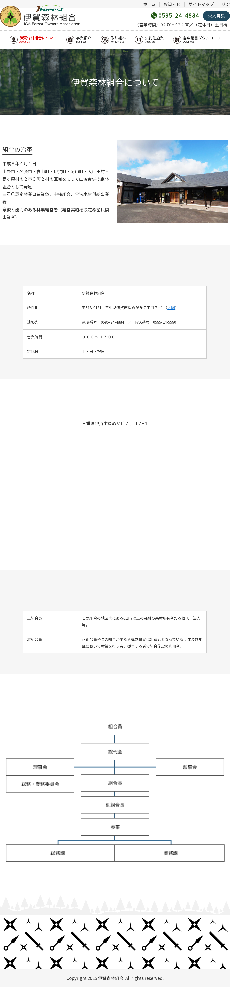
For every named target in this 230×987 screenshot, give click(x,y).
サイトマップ (201, 4)
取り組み (113, 39)
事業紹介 (78, 39)
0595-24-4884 (178, 15)
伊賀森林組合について (33, 39)
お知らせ (171, 4)
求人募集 (216, 16)
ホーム (149, 4)
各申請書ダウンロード (197, 39)
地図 (171, 307)
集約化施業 (149, 39)
